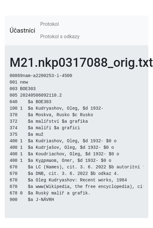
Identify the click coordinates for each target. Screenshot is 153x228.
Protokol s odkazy (59, 36)
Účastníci (22, 30)
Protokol (49, 24)
